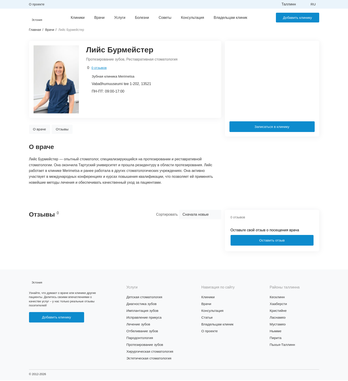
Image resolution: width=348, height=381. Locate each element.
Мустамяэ (278, 325)
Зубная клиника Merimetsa (114, 76)
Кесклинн (277, 298)
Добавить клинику (295, 18)
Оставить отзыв (272, 241)
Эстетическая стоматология (150, 359)
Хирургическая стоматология (151, 352)
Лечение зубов (139, 325)
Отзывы (64, 129)
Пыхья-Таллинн (283, 345)
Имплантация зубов (143, 311)
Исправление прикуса (145, 318)
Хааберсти (279, 304)
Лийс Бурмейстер (71, 30)
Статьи (207, 318)
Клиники (76, 18)
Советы (163, 18)
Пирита (276, 338)
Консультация (190, 18)
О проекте (37, 4)
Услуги (117, 18)
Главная (35, 30)
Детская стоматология (145, 298)
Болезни (140, 18)
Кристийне (278, 311)
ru (313, 4)
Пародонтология (140, 338)
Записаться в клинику (272, 127)
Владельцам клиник (228, 18)
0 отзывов (99, 68)
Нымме (276, 332)
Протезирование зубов (146, 345)
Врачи (97, 18)
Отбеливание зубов (143, 332)
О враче (40, 129)
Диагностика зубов (142, 304)
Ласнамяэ (278, 318)
